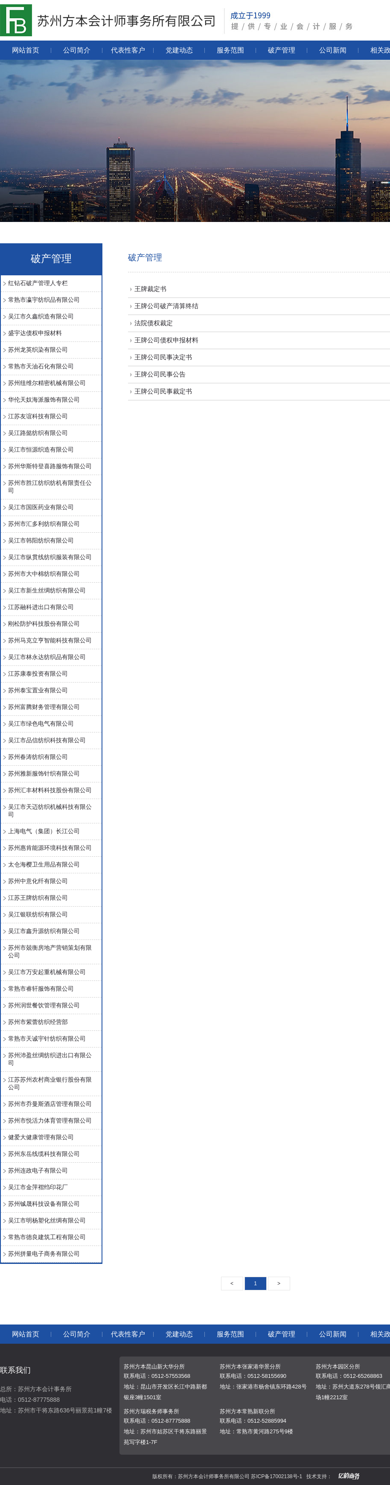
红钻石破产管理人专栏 (38, 283)
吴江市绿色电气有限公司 (41, 723)
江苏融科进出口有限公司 (41, 607)
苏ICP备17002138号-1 (276, 1476)
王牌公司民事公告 (160, 374)
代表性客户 (128, 50)
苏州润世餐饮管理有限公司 (44, 1005)
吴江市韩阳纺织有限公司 (41, 540)
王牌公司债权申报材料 (166, 340)
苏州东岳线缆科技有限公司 (44, 1153)
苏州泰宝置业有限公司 (38, 690)
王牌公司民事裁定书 (163, 391)
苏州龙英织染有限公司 (38, 349)
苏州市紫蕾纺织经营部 (38, 1021)
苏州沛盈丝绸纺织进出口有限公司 (50, 1059)
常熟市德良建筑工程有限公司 (47, 1237)
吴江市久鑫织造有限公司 (41, 316)
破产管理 (281, 50)
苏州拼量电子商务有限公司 (44, 1253)
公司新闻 (332, 50)
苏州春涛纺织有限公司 (38, 756)
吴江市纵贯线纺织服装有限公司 (50, 557)
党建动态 (179, 50)
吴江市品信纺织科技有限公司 (47, 740)
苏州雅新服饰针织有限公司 (44, 773)
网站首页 (25, 50)
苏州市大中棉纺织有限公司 (44, 573)
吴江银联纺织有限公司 (38, 914)
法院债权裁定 (153, 323)
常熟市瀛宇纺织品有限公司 (44, 299)
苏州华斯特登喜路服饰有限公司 (50, 466)
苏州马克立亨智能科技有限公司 (50, 640)
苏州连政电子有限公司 (38, 1170)
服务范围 (230, 50)
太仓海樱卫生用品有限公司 (44, 864)
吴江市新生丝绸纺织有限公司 (47, 590)
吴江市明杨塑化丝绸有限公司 (47, 1220)
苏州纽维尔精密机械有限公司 (47, 382)
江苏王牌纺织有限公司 (38, 897)
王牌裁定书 (150, 288)
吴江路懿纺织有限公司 (38, 432)
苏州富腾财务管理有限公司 (44, 706)
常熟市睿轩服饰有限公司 (41, 988)
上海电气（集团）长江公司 (44, 831)
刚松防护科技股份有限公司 (44, 623)
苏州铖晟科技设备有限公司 (44, 1203)
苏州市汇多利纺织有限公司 (44, 523)
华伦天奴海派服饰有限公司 (44, 399)
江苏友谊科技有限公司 (38, 416)
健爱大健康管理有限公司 (41, 1137)
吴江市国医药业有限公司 (41, 507)
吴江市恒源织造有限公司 (41, 449)
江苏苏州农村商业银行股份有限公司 (50, 1083)
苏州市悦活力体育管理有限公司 (50, 1120)
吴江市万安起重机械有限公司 (47, 972)
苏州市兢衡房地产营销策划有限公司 (50, 951)
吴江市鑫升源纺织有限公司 (44, 931)
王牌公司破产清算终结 (166, 305)
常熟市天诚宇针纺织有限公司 (47, 1038)
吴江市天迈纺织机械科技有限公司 (50, 810)
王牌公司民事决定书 (163, 357)
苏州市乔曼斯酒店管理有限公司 (50, 1103)
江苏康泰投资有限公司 (38, 673)
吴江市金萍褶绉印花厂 (38, 1187)
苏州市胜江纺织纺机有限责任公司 (50, 486)
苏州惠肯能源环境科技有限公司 (50, 847)
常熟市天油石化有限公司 (41, 366)
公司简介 (76, 50)
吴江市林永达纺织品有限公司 (47, 657)
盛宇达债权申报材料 (35, 333)
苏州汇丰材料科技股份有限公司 (50, 790)
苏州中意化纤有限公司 (38, 881)
